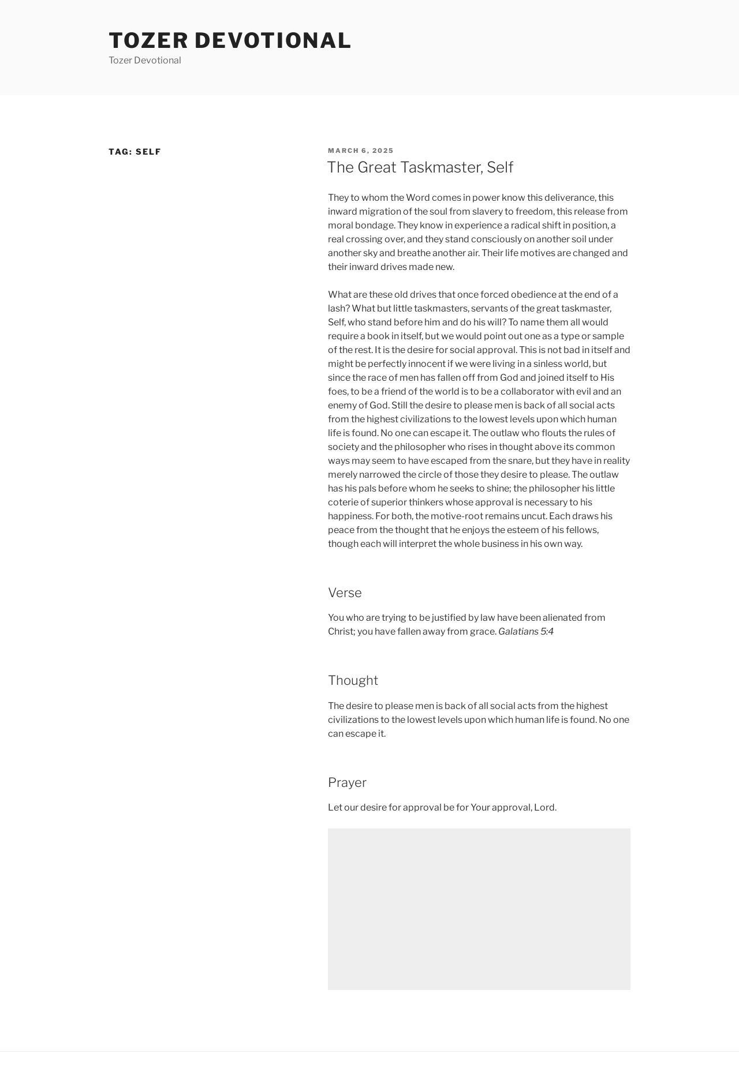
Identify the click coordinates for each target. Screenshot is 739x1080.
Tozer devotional (231, 40)
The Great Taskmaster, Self (420, 167)
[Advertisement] (479, 909)
